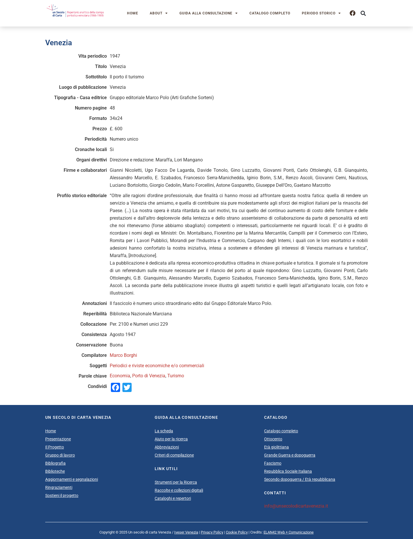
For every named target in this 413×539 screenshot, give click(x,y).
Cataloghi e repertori (173, 498)
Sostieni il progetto (61, 495)
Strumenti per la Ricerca (176, 482)
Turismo (175, 375)
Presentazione (58, 439)
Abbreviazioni (167, 447)
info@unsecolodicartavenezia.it (296, 506)
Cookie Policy (237, 532)
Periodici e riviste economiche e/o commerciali (157, 365)
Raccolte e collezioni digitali (179, 490)
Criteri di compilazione (174, 455)
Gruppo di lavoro (60, 455)
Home (132, 13)
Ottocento (273, 439)
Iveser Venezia (186, 532)
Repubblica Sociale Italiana (288, 471)
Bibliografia (55, 463)
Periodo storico (321, 13)
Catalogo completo (269, 13)
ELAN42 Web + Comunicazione (289, 532)
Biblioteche (55, 471)
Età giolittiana (276, 447)
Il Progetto (54, 447)
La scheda (164, 431)
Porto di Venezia (148, 375)
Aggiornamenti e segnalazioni (71, 479)
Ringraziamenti (58, 487)
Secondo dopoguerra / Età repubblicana (299, 479)
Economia (120, 375)
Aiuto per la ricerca (171, 439)
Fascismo (272, 463)
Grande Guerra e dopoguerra (289, 455)
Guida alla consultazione (208, 13)
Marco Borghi (123, 355)
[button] (363, 13)
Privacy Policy (212, 532)
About (159, 13)
